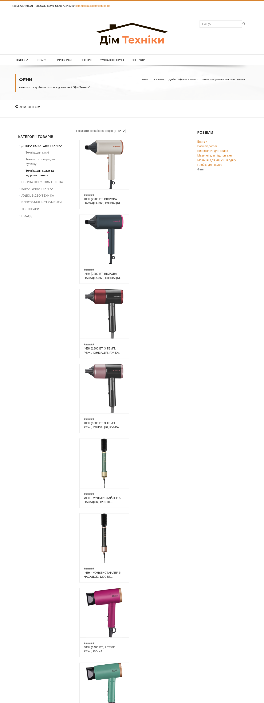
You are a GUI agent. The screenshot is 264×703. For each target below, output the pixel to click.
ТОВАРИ (24, 635)
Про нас (86, 60)
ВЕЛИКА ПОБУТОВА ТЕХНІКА (42, 182)
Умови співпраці (112, 60)
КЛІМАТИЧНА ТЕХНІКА (37, 188)
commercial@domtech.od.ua (92, 5)
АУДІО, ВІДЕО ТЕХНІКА (37, 195)
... (141, 592)
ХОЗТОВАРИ (30, 209)
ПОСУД (26, 215)
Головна (22, 60)
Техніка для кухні (37, 152)
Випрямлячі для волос (212, 150)
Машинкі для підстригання (215, 155)
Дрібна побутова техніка (182, 79)
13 (149, 592)
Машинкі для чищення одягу (216, 160)
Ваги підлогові (207, 146)
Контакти (138, 60)
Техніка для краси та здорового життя (223, 79)
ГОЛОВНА (25, 628)
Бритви (202, 141)
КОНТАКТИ (26, 641)
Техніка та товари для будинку (41, 162)
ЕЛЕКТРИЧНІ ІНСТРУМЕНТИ (41, 202)
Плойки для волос (209, 164)
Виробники (65, 60)
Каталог (159, 79)
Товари (42, 60)
